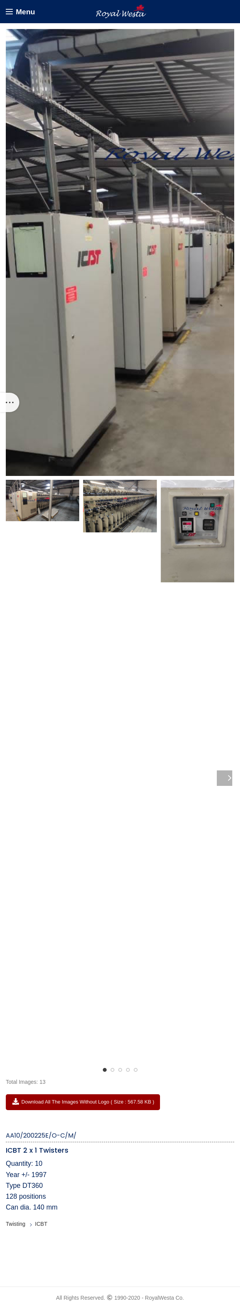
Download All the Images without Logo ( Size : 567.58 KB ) (83, 1102)
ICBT (41, 1224)
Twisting (16, 1224)
